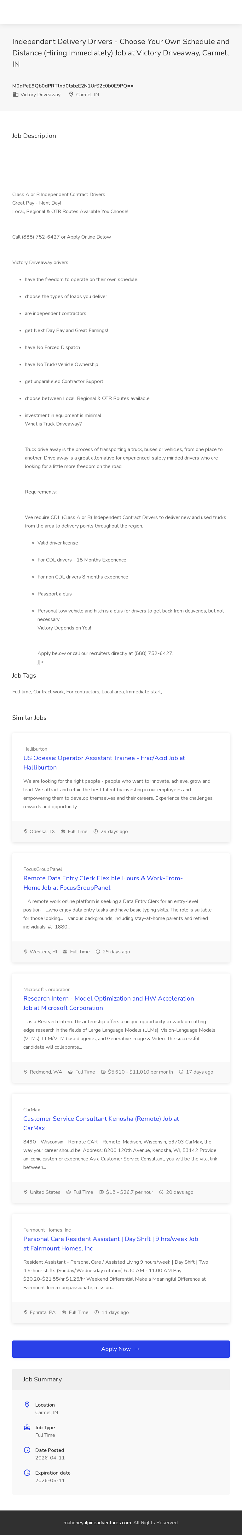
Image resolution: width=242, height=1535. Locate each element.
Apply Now (121, 1349)
